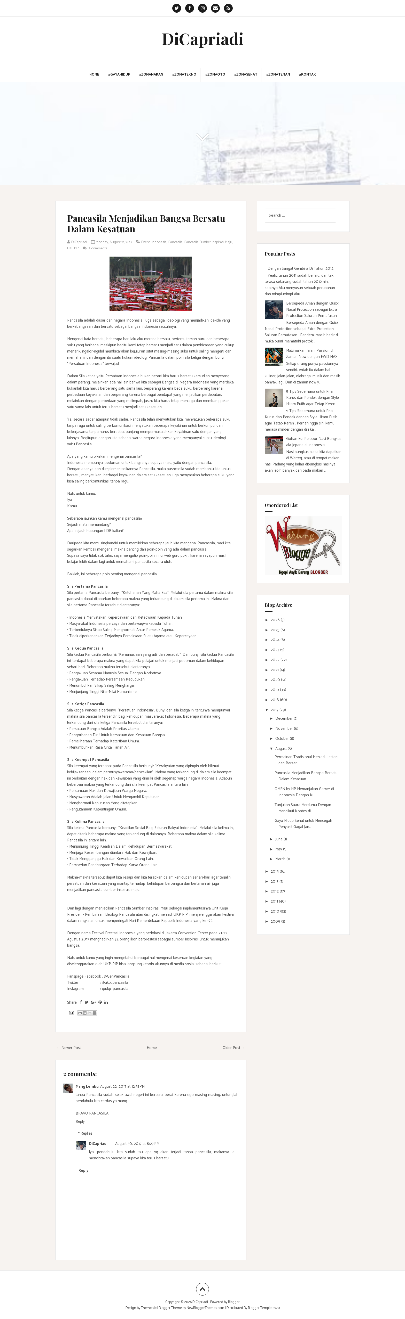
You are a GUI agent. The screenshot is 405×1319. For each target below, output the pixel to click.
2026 (276, 620)
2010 (275, 911)
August (281, 748)
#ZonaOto (215, 75)
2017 (275, 710)
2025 (276, 630)
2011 (275, 901)
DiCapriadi (203, 38)
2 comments (126, 248)
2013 (275, 881)
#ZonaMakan (151, 75)
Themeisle (149, 1308)
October (282, 738)
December (284, 718)
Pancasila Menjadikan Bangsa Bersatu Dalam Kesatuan (134, 223)
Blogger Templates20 (264, 1308)
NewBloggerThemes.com (205, 1308)
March (280, 859)
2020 (276, 680)
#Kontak (307, 75)
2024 (276, 640)
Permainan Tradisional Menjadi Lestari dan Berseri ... (306, 760)
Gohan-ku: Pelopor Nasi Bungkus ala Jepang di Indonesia (313, 442)
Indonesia (165, 242)
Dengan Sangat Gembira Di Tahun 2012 (300, 268)
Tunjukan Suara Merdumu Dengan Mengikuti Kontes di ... (303, 808)
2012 (275, 891)
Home (94, 75)
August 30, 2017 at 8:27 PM (137, 1144)
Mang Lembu (87, 1086)
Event (150, 242)
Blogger (234, 1302)
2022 (276, 660)
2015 (275, 871)
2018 (275, 700)
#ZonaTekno (184, 75)
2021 (275, 670)
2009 (276, 921)
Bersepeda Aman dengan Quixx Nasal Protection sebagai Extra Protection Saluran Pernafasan (312, 309)
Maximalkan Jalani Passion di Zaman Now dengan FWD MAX (312, 353)
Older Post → (234, 1048)
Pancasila (183, 242)
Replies (86, 1133)
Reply (80, 1121)
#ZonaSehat (245, 75)
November (284, 728)
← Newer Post (69, 1048)
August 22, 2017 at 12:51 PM (122, 1086)
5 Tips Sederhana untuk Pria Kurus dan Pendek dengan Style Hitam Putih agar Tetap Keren (312, 397)
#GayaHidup (119, 75)
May (279, 849)
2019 (275, 690)
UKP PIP (98, 248)
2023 (275, 650)
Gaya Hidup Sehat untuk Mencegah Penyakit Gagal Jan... (303, 823)
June (279, 839)
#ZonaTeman (278, 75)
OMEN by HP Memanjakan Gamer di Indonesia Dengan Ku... (304, 792)
